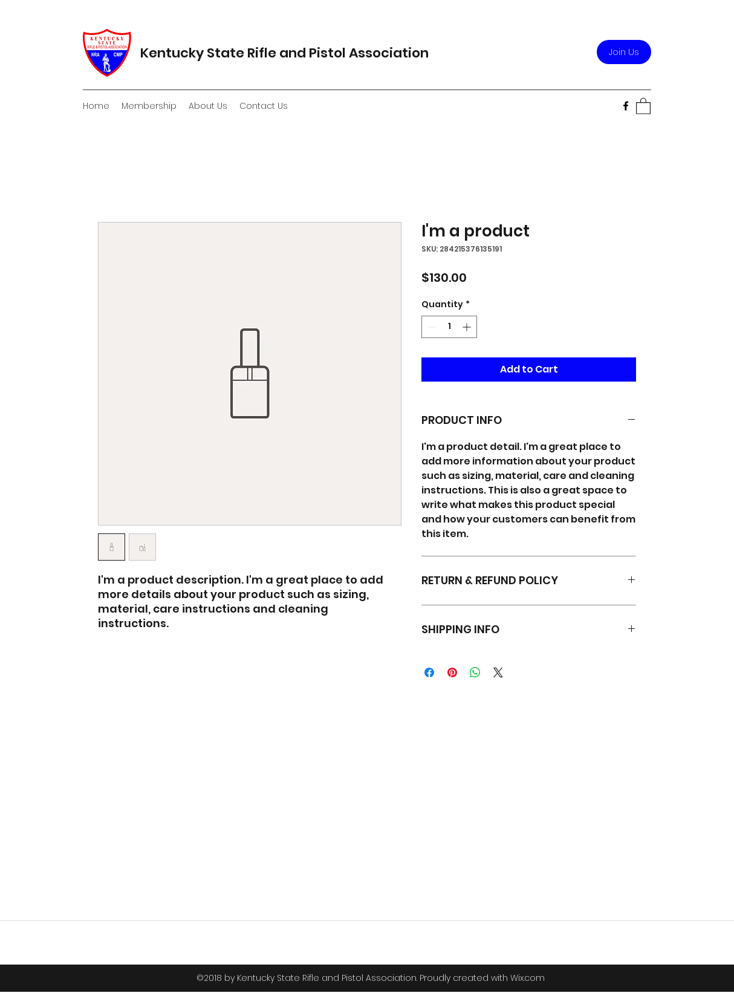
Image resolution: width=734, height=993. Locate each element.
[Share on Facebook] (429, 672)
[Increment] (467, 326)
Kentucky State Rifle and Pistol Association (284, 53)
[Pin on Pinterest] (452, 672)
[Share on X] (498, 672)
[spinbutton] (449, 326)
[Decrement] (430, 326)
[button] (643, 105)
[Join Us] (624, 52)
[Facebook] (626, 106)
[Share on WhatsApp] (475, 672)
